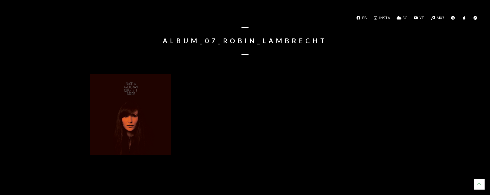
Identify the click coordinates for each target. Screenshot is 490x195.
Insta (381, 17)
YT (419, 17)
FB (361, 17)
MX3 (437, 17)
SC (402, 17)
